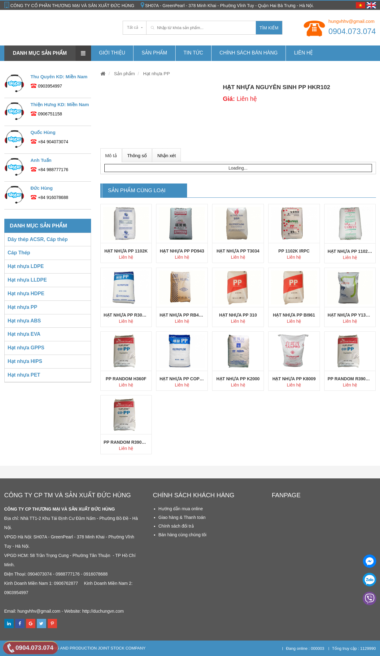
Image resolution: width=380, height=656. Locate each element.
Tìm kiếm (269, 27)
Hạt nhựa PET (24, 375)
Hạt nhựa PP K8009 (294, 378)
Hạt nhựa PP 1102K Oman (350, 251)
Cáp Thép (19, 252)
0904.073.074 (352, 31)
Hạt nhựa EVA (24, 334)
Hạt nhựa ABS (24, 320)
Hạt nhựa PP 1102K (126, 250)
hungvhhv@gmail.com (352, 21)
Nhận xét (166, 155)
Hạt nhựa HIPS (25, 361)
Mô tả (111, 155)
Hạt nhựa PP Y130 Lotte (350, 315)
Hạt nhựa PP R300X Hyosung (126, 315)
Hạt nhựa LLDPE (27, 280)
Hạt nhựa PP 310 (238, 315)
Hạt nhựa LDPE (26, 266)
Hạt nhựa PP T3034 (237, 250)
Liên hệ (303, 52)
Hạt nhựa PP (156, 73)
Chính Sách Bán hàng (249, 52)
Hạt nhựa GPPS (26, 347)
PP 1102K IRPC (294, 250)
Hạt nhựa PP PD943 (182, 250)
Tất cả (132, 27)
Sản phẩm (154, 52)
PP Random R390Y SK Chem (350, 378)
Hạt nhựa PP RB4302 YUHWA (181, 315)
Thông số (137, 155)
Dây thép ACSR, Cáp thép (38, 239)
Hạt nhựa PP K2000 (238, 378)
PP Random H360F (126, 378)
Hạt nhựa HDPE (26, 293)
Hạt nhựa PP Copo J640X (181, 378)
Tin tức (193, 52)
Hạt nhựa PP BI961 (294, 315)
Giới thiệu (112, 52)
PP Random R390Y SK (126, 442)
